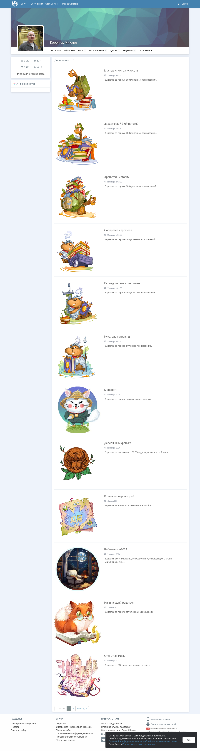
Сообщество (52, 4)
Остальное (145, 50)
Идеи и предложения (111, 723)
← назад (60, 708)
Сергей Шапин (129, 730)
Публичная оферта (65, 740)
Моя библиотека (70, 4)
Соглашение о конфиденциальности (74, 733)
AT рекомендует (26, 83)
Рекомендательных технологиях (138, 744)
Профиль (56, 50)
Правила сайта (63, 730)
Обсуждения (37, 4)
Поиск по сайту (18, 730)
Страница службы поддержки (116, 727)
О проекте (61, 723)
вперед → (82, 708)
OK (188, 740)
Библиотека (69, 50)
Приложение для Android (161, 724)
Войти (185, 4)
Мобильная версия (158, 719)
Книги (24, 4)
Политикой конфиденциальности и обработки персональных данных (143, 741)
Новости (15, 727)
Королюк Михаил (63, 42)
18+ (148, 728)
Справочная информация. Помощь (74, 727)
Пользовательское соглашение (72, 737)
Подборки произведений (23, 723)
